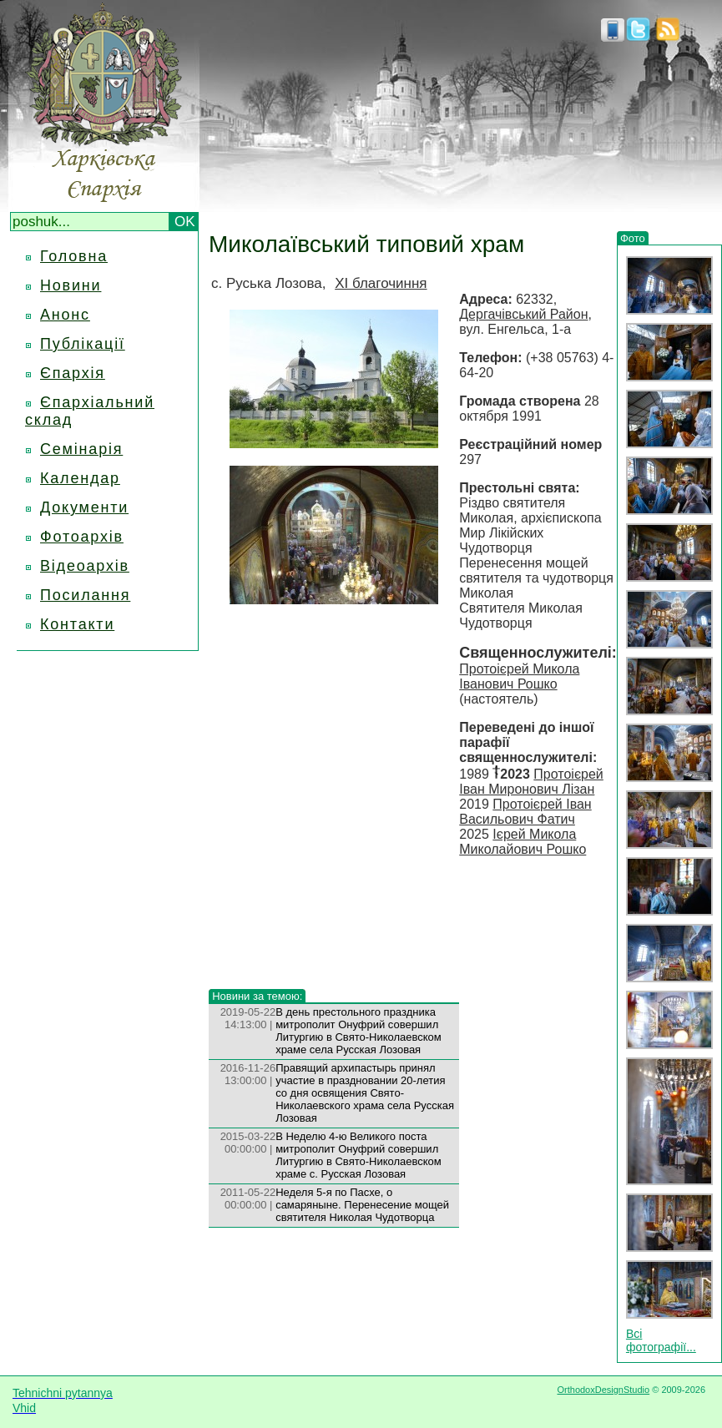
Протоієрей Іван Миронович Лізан (531, 781)
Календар (80, 478)
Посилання (85, 595)
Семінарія (81, 449)
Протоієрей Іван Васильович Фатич (525, 811)
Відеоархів (84, 566)
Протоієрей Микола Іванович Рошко (519, 676)
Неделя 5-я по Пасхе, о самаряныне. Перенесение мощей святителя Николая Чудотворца (362, 1205)
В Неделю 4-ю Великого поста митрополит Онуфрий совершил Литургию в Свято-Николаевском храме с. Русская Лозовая (358, 1155)
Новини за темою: (257, 996)
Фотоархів (82, 536)
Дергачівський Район (523, 314)
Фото (632, 238)
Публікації (82, 344)
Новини (70, 285)
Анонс (65, 314)
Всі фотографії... (661, 1340)
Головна (74, 256)
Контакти (77, 624)
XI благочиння (381, 283)
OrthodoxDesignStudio (603, 1390)
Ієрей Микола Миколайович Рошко (522, 841)
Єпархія (72, 373)
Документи (84, 507)
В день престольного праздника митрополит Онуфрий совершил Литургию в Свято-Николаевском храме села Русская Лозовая (358, 1031)
